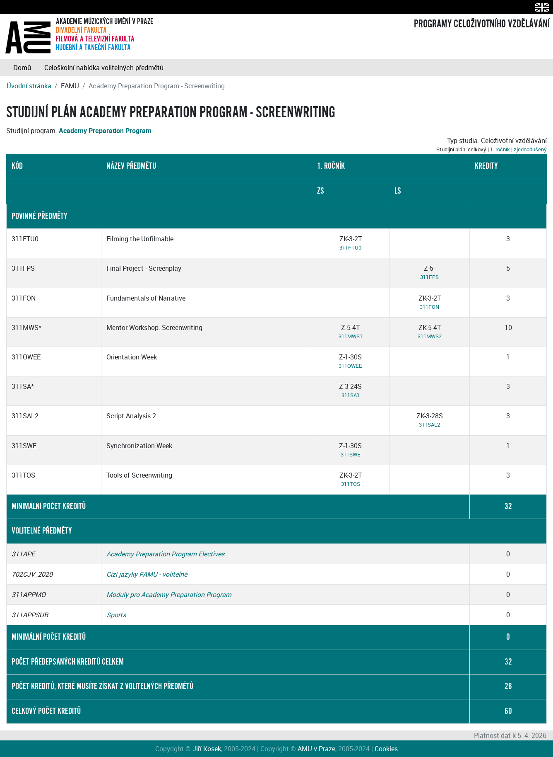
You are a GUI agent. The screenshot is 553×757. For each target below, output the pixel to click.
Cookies (386, 748)
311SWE (351, 454)
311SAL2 (429, 424)
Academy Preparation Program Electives (165, 553)
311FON (429, 307)
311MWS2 (430, 336)
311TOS (350, 484)
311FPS (429, 277)
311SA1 (350, 395)
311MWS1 (351, 336)
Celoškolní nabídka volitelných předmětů (103, 67)
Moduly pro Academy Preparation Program (168, 594)
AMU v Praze (316, 748)
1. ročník (500, 149)
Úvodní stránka (29, 85)
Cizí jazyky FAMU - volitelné (146, 574)
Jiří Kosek (206, 748)
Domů (22, 67)
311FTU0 (350, 247)
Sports (116, 614)
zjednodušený (530, 149)
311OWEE (350, 365)
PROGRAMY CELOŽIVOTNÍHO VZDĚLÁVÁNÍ (482, 24)
